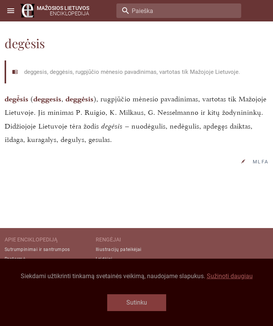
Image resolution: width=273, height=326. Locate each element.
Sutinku (136, 302)
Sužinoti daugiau (230, 276)
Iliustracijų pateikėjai (119, 249)
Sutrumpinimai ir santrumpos (37, 249)
